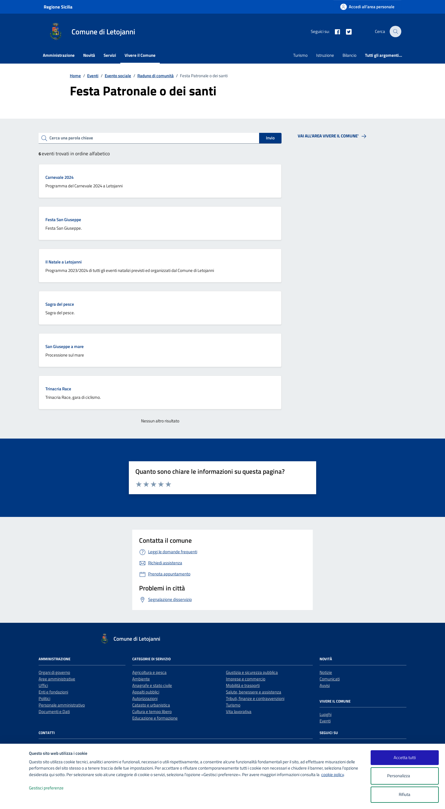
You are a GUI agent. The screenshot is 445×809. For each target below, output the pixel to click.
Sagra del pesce (59, 304)
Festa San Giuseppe (63, 219)
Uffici (43, 685)
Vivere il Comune (140, 55)
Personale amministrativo (62, 705)
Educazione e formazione (155, 718)
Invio (270, 138)
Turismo (300, 55)
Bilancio (349, 55)
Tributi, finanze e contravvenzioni (255, 698)
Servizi (110, 55)
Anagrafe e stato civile (152, 685)
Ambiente (141, 679)
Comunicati (330, 679)
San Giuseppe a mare (64, 346)
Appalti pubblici (145, 692)
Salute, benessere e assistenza (253, 692)
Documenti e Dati (54, 711)
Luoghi (325, 714)
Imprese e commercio (245, 679)
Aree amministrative (57, 679)
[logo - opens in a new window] (14, 799)
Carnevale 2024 (59, 177)
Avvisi (325, 685)
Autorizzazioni (145, 698)
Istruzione (325, 55)
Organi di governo (54, 672)
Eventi (325, 721)
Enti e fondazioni (53, 692)
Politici (44, 698)
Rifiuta (404, 794)
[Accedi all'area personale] (367, 6)
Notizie (326, 672)
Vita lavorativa (238, 711)
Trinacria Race (58, 388)
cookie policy (332, 774)
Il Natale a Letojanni (63, 262)
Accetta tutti (405, 757)
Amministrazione (59, 55)
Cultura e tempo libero (152, 711)
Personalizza (404, 776)
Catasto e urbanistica (151, 705)
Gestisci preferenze (52, 788)
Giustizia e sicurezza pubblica (252, 672)
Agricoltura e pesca (149, 672)
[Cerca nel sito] (395, 31)
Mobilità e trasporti (243, 685)
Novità (89, 55)
